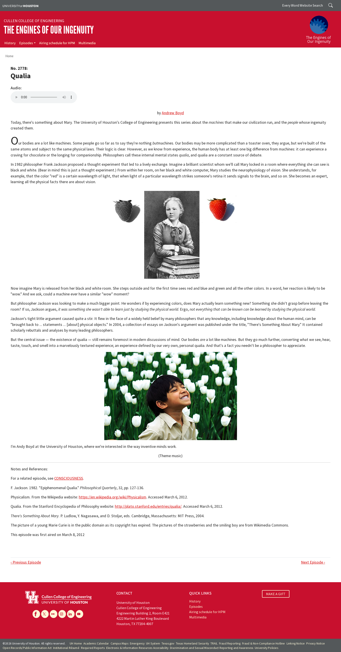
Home (9, 56)
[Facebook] (36, 614)
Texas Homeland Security (192, 643)
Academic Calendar (96, 643)
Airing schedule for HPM (57, 43)
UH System (153, 643)
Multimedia (87, 43)
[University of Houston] (20, 5)
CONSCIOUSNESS (68, 478)
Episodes (26, 43)
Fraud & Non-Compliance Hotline (263, 643)
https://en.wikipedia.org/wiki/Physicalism (112, 497)
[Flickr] (53, 614)
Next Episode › (313, 562)
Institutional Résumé (66, 648)
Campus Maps (119, 643)
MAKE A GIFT (275, 594)
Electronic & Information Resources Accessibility (137, 648)
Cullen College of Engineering (34, 20)
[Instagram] (62, 614)
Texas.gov (168, 643)
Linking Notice (296, 643)
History (10, 43)
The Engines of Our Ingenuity (49, 29)
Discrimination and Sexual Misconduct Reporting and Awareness (211, 648)
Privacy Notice (315, 643)
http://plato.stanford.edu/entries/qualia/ (148, 506)
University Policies (266, 648)
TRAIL (214, 643)
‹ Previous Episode (26, 562)
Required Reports (93, 648)
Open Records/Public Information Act (27, 648)
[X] (45, 614)
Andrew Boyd (173, 112)
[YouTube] (79, 614)
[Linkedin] (71, 614)
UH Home (76, 643)
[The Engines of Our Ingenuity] (321, 27)
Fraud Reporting (230, 643)
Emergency (137, 643)
